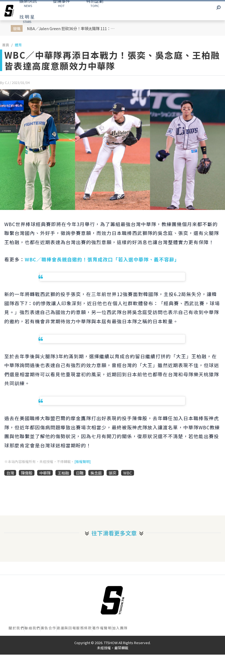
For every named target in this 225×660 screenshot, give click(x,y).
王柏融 (63, 473)
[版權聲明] (82, 461)
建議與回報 (66, 627)
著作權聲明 (102, 627)
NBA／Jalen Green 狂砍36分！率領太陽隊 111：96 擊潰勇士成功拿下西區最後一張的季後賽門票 (72, 28)
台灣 (10, 473)
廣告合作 (48, 627)
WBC (127, 473)
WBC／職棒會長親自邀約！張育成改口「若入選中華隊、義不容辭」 (102, 259)
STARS (26, 18)
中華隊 (45, 473)
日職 (79, 473)
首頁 (5, 44)
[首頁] (112, 600)
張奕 (112, 473)
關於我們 (16, 627)
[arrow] (9, 11)
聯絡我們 (32, 627)
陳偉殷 (26, 473)
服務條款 (84, 627)
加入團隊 (120, 627)
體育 (18, 44)
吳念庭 (96, 473)
